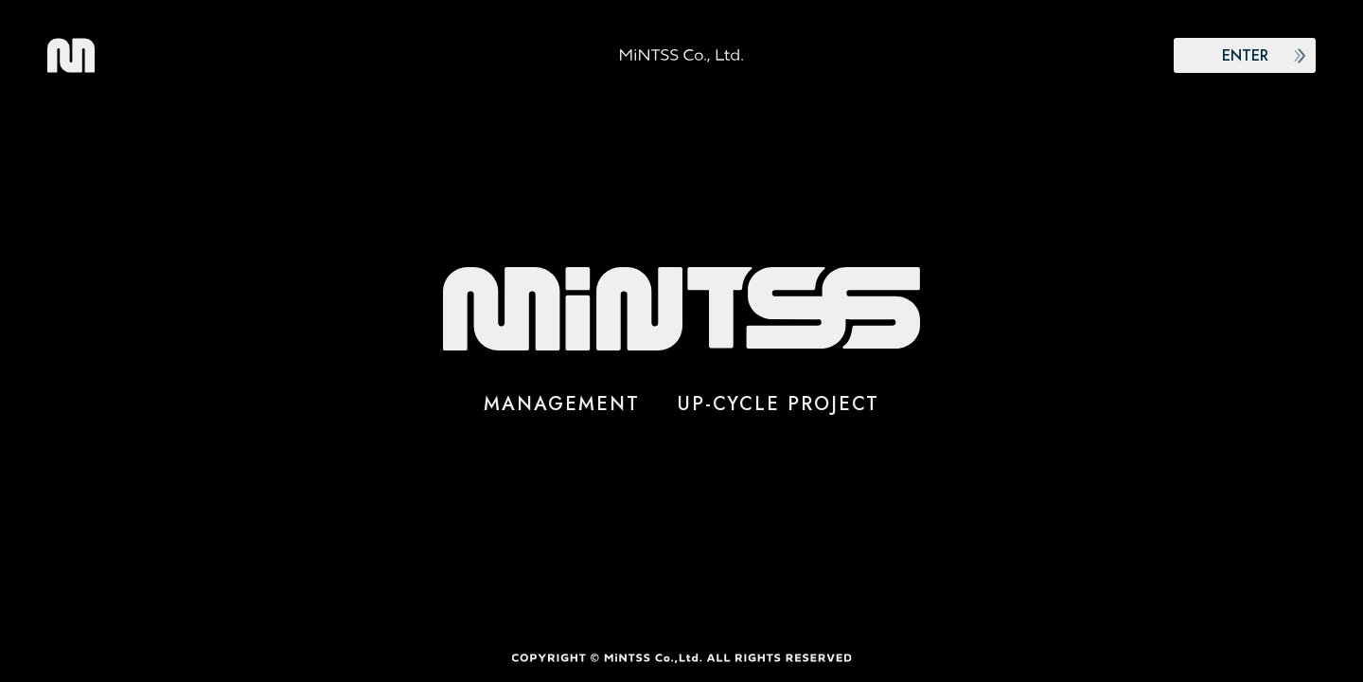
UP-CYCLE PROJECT (778, 404)
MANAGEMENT (562, 404)
